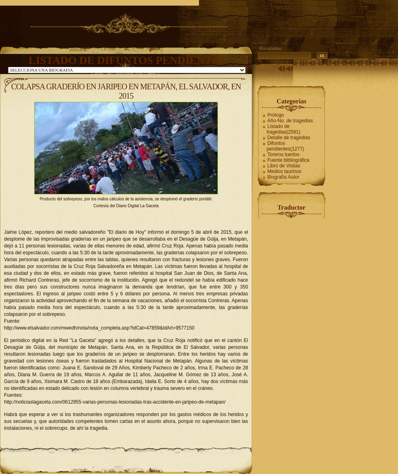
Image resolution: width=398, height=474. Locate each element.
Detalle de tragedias (288, 137)
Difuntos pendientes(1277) (285, 146)
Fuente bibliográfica (288, 160)
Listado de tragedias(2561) (283, 129)
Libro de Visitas (283, 166)
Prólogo (275, 115)
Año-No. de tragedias (290, 121)
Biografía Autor (283, 177)
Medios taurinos (284, 171)
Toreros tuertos (283, 154)
